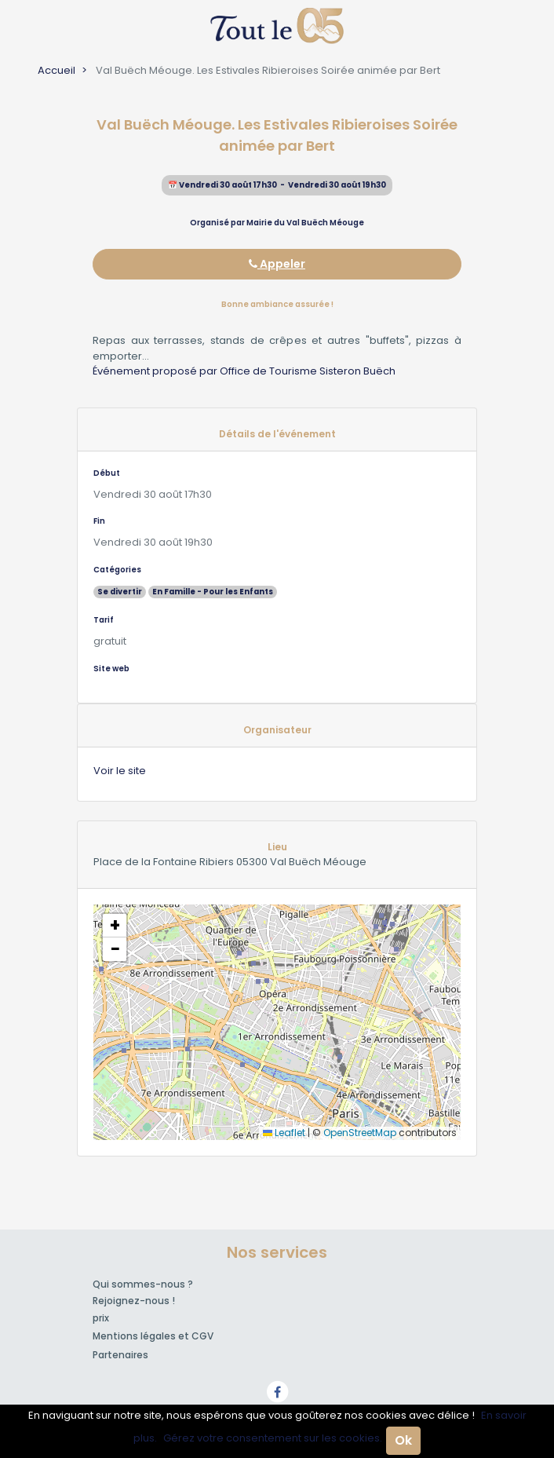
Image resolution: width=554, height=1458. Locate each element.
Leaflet (284, 1132)
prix (101, 1318)
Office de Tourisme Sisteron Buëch (307, 371)
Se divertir (119, 591)
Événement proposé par (156, 371)
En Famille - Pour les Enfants (212, 591)
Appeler (277, 264)
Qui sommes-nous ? (143, 1284)
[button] (114, 925)
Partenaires (120, 1354)
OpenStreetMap (359, 1132)
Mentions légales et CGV (153, 1336)
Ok (403, 1440)
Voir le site (119, 770)
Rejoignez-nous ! (134, 1300)
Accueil (56, 70)
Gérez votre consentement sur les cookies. (272, 1438)
